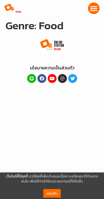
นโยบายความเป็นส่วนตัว (52, 67)
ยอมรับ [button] (52, 193)
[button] (94, 8)
